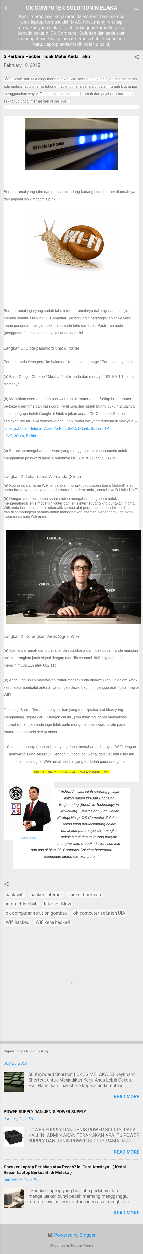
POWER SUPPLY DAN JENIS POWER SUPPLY (45, 1111)
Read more (126, 1096)
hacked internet (46, 894)
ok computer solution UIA (99, 913)
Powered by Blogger (71, 1235)
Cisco (22, 428)
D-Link (83, 428)
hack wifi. (15, 894)
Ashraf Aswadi (29, 837)
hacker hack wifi (84, 894)
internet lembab (22, 904)
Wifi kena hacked (53, 922)
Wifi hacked (17, 922)
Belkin (31, 436)
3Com (19, 436)
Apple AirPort (55, 428)
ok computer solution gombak (36, 913)
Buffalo (96, 428)
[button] (136, 57)
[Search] (136, 9)
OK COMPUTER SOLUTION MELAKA (71, 8)
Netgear (35, 428)
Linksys (11, 428)
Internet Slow (57, 904)
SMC (72, 428)
